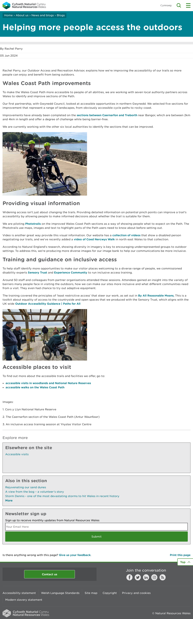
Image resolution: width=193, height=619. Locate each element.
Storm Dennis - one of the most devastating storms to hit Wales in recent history (62, 496)
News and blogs (42, 15)
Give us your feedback (75, 555)
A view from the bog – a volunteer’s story (34, 491)
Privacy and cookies (136, 593)
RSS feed (163, 577)
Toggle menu (188, 5)
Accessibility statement (19, 593)
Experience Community (70, 272)
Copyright (110, 593)
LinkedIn (146, 577)
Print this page (180, 555)
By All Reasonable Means (156, 295)
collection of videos (126, 235)
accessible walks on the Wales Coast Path (35, 387)
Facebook (129, 577)
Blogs (61, 15)
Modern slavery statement (23, 599)
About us (22, 15)
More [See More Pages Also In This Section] (9, 500)
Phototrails (33, 223)
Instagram (154, 577)
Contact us (49, 574)
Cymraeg (166, 5)
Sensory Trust (37, 272)
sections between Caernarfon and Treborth (107, 115)
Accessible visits (17, 454)
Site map (91, 593)
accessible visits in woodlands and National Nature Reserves (48, 383)
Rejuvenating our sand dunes (25, 487)
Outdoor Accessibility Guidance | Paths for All (47, 303)
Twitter (138, 577)
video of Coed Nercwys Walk (94, 239)
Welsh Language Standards (60, 593)
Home (8, 15)
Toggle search (179, 5)
